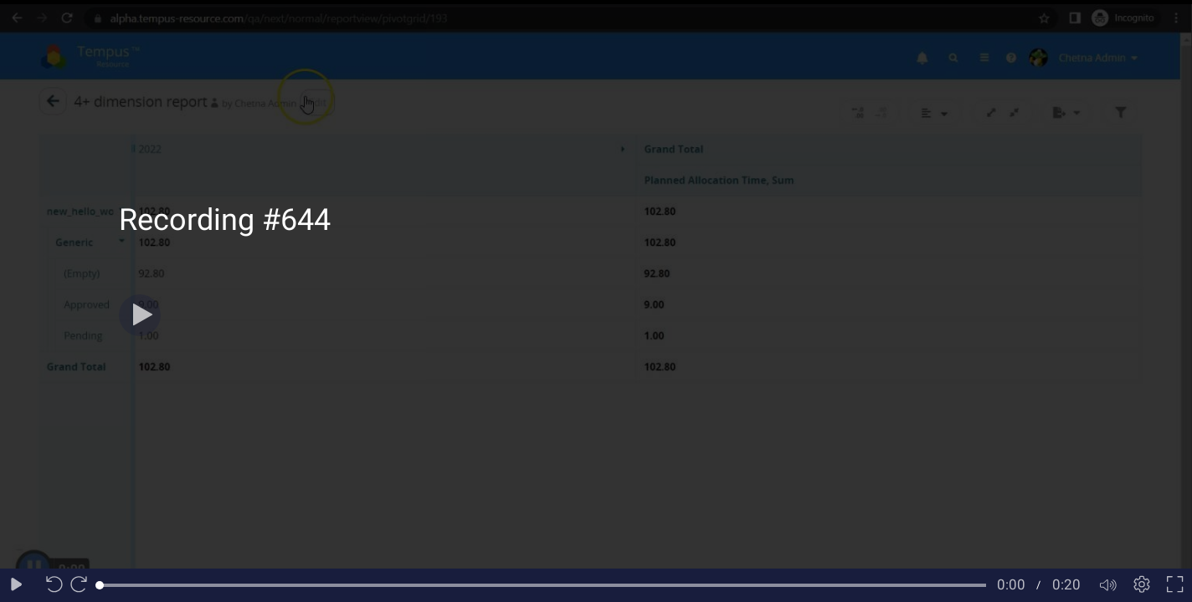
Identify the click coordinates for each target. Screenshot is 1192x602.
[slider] (543, 585)
